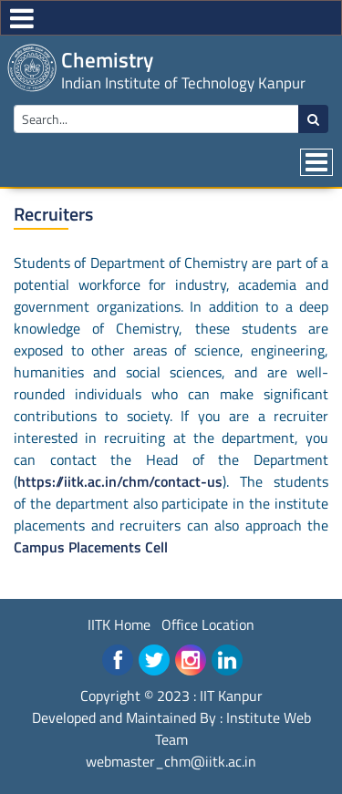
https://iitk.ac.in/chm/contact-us (120, 481)
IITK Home (119, 624)
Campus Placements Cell (91, 547)
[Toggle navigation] (316, 162)
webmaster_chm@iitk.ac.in (171, 761)
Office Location (207, 624)
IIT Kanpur (231, 695)
